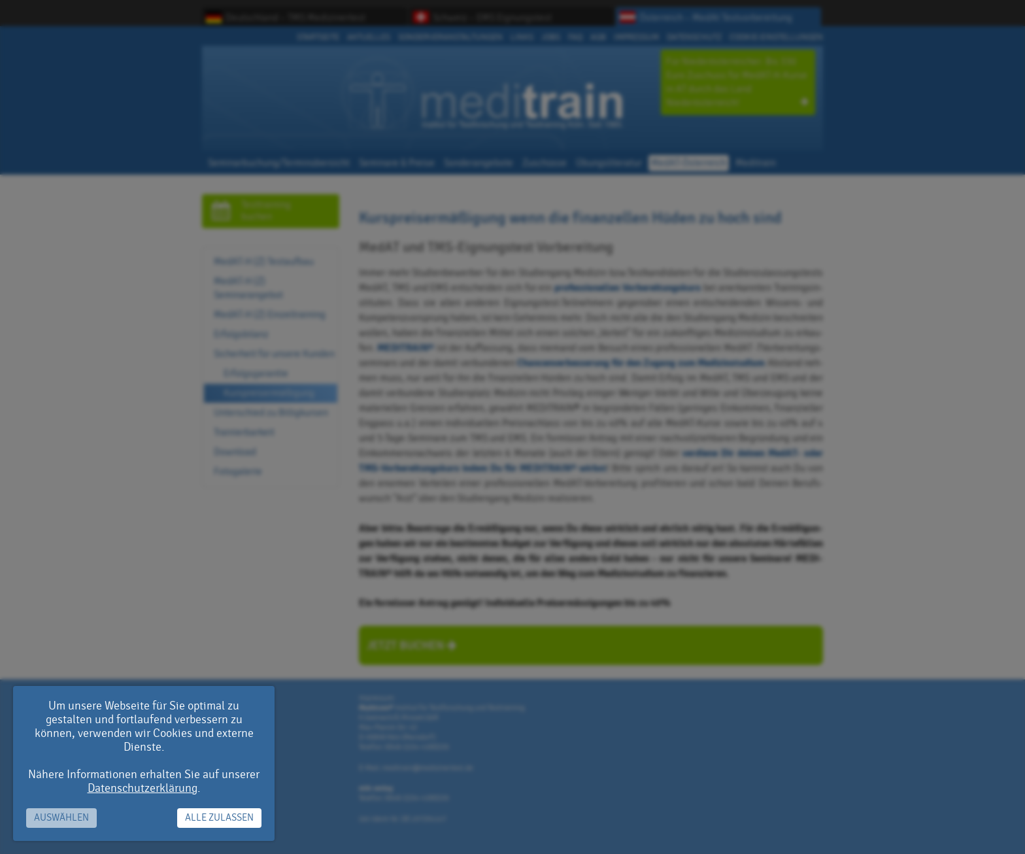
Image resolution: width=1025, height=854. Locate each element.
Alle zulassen (219, 817)
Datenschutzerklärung (142, 788)
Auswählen (61, 817)
